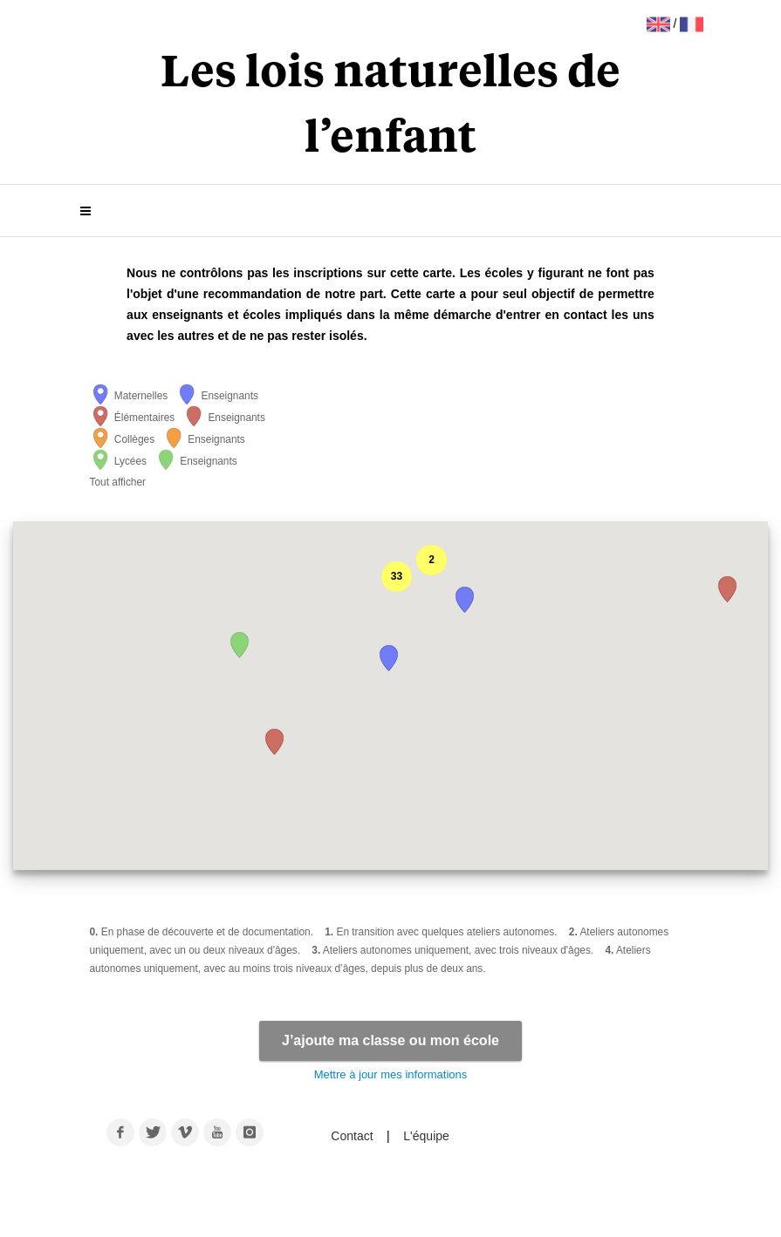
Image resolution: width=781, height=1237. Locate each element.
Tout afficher (118, 482)
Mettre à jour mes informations (391, 1074)
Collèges (122, 439)
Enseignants (217, 396)
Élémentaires (132, 417)
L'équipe (426, 1136)
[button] (275, 742)
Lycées (118, 461)
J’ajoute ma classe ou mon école (390, 1040)
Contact (353, 1136)
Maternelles (129, 396)
